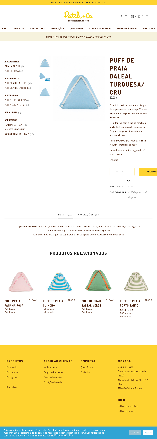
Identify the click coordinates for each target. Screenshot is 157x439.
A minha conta (50, 367)
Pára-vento (11, 112)
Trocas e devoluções (53, 377)
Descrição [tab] (65, 215)
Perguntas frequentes (53, 372)
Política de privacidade (128, 406)
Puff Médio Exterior (15, 100)
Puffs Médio (11, 95)
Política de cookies (126, 411)
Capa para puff (13, 66)
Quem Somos (87, 367)
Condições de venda (53, 382)
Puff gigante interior (16, 83)
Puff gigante (12, 78)
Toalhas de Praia (13, 124)
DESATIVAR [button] (135, 432)
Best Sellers (11, 387)
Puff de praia (12, 61)
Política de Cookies (63, 435)
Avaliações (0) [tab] (88, 215)
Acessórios (11, 120)
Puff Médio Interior (15, 104)
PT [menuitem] (139, 16)
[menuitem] (139, 16)
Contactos (85, 372)
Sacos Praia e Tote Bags (17, 134)
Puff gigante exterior (16, 87)
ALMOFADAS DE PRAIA (15, 129)
